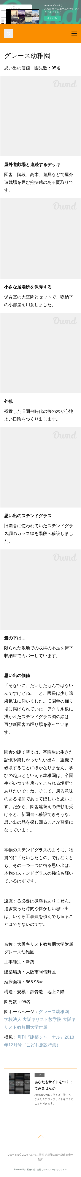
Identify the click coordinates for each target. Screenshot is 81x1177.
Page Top (40, 1137)
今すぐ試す (52, 18)
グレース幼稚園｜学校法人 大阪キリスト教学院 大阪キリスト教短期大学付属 (40, 1019)
